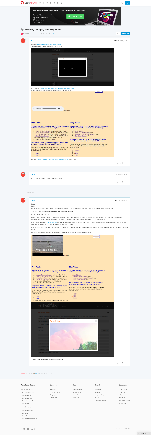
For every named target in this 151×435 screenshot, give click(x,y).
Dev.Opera (76, 397)
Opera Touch (26, 416)
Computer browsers (27, 389)
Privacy (97, 392)
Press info (122, 392)
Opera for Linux (27, 398)
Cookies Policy (100, 395)
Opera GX (26, 33)
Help (74, 385)
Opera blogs (77, 392)
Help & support (77, 389)
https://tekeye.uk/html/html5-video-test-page (53, 159)
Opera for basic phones (29, 418)
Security (98, 389)
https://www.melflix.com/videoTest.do (49, 44)
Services (53, 385)
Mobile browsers (26, 407)
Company (123, 385)
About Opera (123, 389)
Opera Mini (25, 413)
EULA (97, 397)
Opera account (55, 392)
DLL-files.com (52, 222)
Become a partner (124, 400)
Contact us (122, 403)
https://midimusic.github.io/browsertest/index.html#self (57, 88)
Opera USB (25, 403)
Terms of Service (100, 400)
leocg (36, 373)
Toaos (33, 41)
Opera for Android (27, 410)
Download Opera (76, 16)
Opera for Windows (28, 393)
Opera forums (77, 395)
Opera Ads (53, 397)
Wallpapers (53, 395)
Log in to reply (125, 33)
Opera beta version (28, 401)
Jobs (120, 395)
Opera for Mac (26, 395)
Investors (122, 397)
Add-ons (52, 389)
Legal (97, 385)
